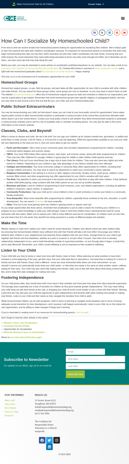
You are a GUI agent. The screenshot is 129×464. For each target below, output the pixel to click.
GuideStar (39, 201)
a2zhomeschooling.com (24, 94)
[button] (123, 18)
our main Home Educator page (25, 337)
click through (82, 312)
